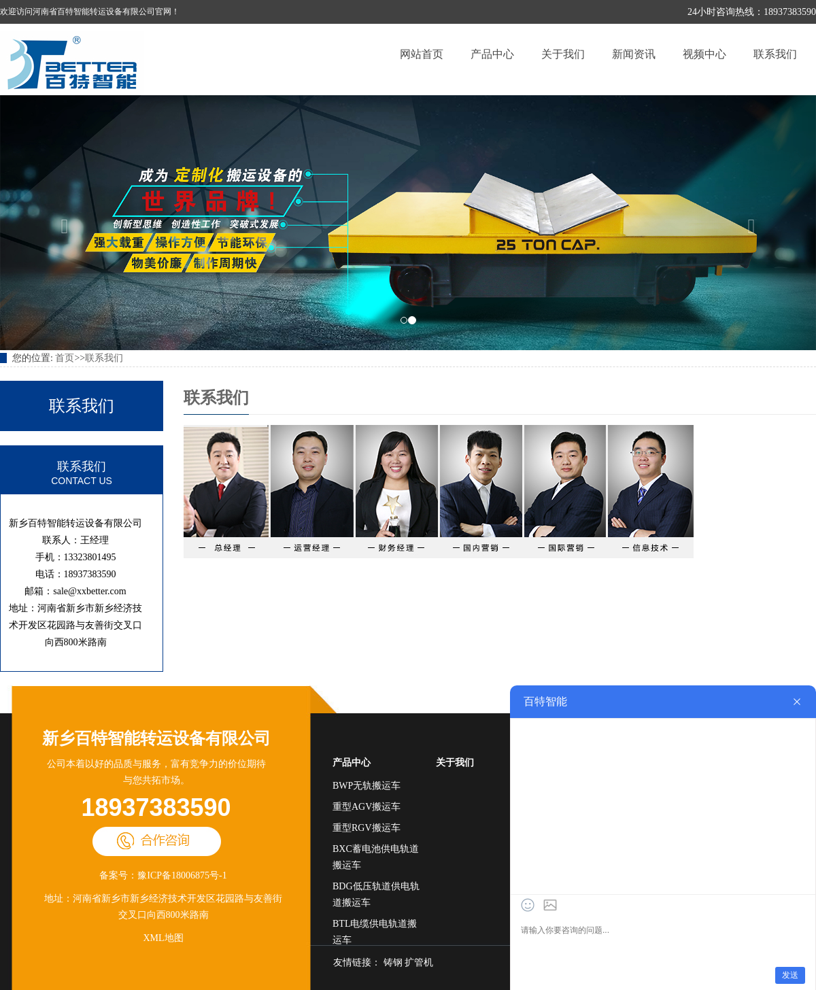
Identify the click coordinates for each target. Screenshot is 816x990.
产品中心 (492, 54)
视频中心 (704, 54)
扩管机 (419, 962)
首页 (64, 358)
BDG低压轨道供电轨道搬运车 (376, 894)
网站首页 (421, 54)
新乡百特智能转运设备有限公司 (156, 738)
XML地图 (163, 938)
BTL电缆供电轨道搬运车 (375, 932)
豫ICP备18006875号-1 (181, 875)
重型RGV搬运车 (367, 828)
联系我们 (775, 54)
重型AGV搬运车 (367, 807)
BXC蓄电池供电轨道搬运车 (376, 857)
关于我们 (563, 54)
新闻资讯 (634, 54)
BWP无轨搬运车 (367, 786)
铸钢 (393, 962)
